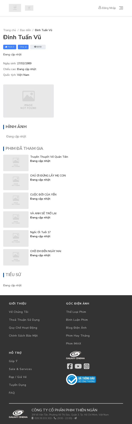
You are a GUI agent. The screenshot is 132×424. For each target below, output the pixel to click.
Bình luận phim (77, 320)
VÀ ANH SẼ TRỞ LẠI (43, 213)
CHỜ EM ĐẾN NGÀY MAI (45, 251)
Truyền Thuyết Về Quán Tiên (49, 157)
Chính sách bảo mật (23, 336)
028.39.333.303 (43, 418)
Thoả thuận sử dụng (24, 320)
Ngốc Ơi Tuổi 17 (40, 232)
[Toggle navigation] (121, 8)
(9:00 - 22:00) (64, 418)
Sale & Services (20, 369)
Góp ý (13, 361)
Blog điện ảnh (76, 328)
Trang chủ (9, 30)
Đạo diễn (25, 30)
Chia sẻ (23, 47)
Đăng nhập (107, 8)
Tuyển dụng (17, 385)
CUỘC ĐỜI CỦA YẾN (43, 194)
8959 (38, 47)
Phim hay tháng (78, 336)
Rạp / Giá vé (18, 377)
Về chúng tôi (18, 312)
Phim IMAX (73, 343)
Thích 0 (9, 47)
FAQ (12, 393)
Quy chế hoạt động (23, 328)
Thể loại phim (76, 312)
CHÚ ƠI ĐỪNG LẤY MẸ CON (48, 175)
